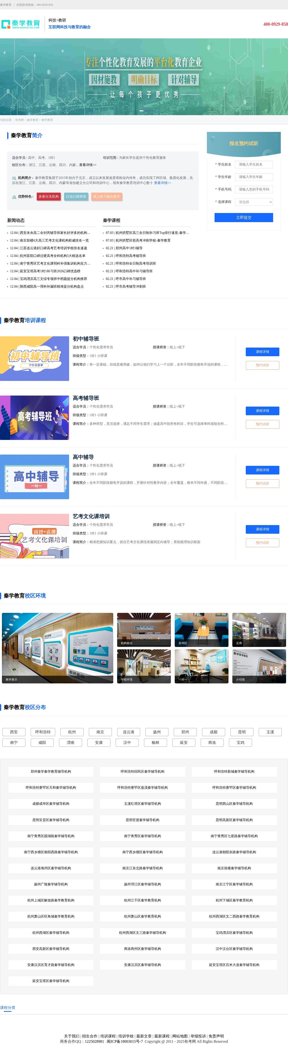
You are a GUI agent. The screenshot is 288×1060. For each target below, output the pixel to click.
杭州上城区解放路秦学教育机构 (50, 900)
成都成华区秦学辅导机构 (50, 803)
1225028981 (94, 1041)
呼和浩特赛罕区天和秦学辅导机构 (51, 787)
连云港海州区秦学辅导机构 (51, 868)
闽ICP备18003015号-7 (124, 1041)
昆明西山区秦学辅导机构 (234, 803)
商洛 (212, 742)
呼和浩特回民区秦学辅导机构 (142, 771)
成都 (213, 732)
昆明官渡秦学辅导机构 (142, 820)
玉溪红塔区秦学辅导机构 (142, 803)
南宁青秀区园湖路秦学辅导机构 (50, 836)
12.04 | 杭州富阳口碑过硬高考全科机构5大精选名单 (47, 256)
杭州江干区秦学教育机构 (142, 900)
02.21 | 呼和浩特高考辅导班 (126, 256)
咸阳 (42, 742)
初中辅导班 (86, 338)
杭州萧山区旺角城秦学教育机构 (50, 916)
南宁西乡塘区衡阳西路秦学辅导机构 (51, 852)
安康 (99, 742)
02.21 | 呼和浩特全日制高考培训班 (131, 263)
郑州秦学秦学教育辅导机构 (51, 771)
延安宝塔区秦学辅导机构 (50, 981)
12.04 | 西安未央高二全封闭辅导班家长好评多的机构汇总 (52, 233)
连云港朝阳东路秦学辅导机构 (234, 852)
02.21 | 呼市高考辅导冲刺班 (126, 286)
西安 (14, 732)
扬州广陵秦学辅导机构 (51, 884)
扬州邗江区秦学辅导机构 (142, 884)
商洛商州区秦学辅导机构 (142, 949)
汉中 (127, 742)
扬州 (157, 732)
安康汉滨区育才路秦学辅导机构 (50, 965)
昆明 (242, 732)
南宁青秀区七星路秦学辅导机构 (234, 836)
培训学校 (126, 1036)
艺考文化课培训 (91, 516)
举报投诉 (198, 1036)
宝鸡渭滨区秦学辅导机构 (234, 933)
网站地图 (180, 1036)
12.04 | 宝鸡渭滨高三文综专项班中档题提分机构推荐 (48, 279)
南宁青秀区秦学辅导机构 (142, 836)
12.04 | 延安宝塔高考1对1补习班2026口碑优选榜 (45, 271)
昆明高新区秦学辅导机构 (234, 820)
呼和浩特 (43, 732)
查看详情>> (87, 165)
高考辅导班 (86, 398)
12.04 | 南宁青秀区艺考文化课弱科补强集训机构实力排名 (52, 263)
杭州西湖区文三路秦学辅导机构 (142, 933)
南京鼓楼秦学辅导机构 (234, 868)
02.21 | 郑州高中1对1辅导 (124, 248)
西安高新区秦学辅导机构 (50, 949)
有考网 (19, 120)
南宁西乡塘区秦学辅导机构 (142, 852)
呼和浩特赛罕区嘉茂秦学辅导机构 (142, 787)
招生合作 (89, 1036)
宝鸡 (240, 742)
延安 (184, 742)
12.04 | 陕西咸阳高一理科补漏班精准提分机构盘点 (47, 286)
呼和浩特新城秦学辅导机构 (234, 771)
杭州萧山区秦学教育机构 (142, 916)
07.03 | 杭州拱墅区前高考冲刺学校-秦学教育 (138, 240)
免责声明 (216, 1036)
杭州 (72, 732)
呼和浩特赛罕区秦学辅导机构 (234, 787)
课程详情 (262, 352)
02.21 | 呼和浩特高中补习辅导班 (129, 271)
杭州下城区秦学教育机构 (234, 900)
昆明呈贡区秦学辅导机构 (50, 820)
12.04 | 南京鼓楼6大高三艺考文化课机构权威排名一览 (49, 240)
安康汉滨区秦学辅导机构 (142, 965)
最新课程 (162, 1036)
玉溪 (270, 732)
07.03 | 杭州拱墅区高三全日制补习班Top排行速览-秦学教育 (147, 233)
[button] (141, 110)
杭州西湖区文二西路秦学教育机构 (234, 916)
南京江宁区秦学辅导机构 (234, 884)
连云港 (128, 732)
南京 (100, 732)
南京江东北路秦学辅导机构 (142, 868)
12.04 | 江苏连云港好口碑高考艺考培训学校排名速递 (48, 248)
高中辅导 (83, 457)
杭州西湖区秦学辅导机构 (50, 933)
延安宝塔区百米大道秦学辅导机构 (234, 965)
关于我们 (71, 1036)
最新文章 (144, 1036)
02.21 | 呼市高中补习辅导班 (126, 279)
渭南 (70, 742)
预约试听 (262, 365)
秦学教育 (32, 120)
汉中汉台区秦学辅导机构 (234, 949)
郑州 (185, 732)
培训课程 (108, 1036)
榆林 (155, 742)
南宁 (14, 742)
